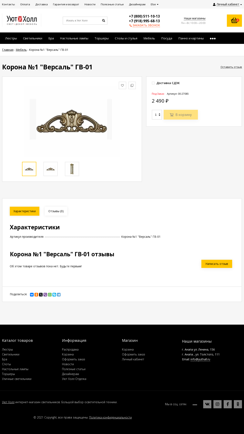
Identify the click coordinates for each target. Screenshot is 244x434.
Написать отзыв (216, 264)
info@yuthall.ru (200, 359)
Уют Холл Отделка (74, 379)
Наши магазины (194, 18)
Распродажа (70, 349)
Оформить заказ (73, 359)
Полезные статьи (73, 369)
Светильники (10, 354)
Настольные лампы (15, 369)
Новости (68, 364)
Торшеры (8, 374)
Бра (4, 359)
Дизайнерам (70, 374)
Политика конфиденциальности (110, 417)
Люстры (7, 349)
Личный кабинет (133, 359)
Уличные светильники (16, 379)
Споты (6, 364)
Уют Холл (8, 402)
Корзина (68, 354)
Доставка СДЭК (166, 83)
